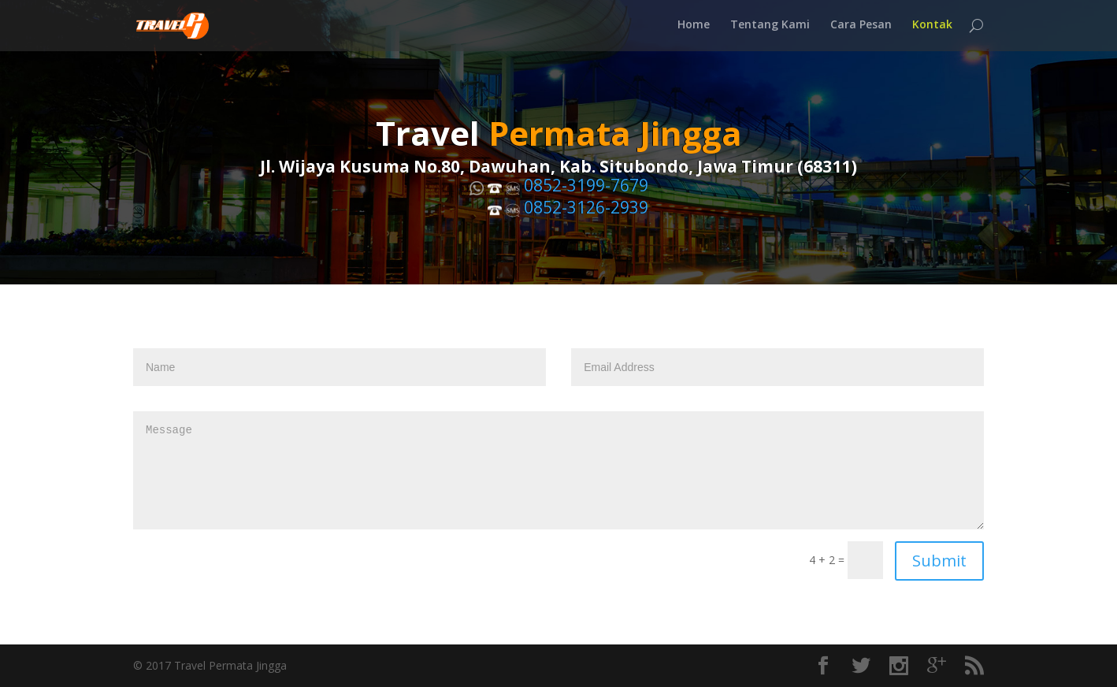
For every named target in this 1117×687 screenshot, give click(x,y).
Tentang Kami (770, 27)
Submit (939, 560)
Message (558, 470)
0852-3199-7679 (586, 185)
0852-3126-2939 (586, 208)
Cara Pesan (861, 27)
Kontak (932, 27)
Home (693, 27)
